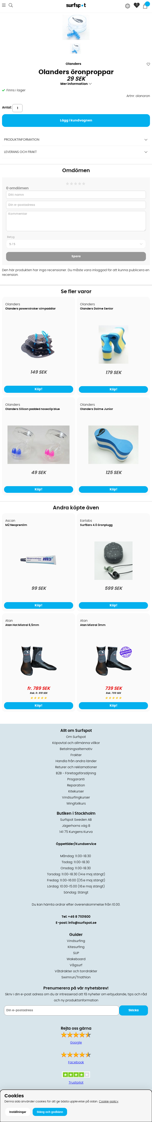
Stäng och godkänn (50, 1112)
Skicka (133, 1010)
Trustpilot (76, 1082)
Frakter (76, 755)
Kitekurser (76, 791)
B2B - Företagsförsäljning (76, 773)
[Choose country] (128, 6)
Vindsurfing (76, 941)
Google (76, 1042)
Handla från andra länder (76, 761)
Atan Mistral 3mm (93, 625)
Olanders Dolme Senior (96, 308)
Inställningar (17, 1112)
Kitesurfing (76, 947)
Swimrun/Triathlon (76, 977)
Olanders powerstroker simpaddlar (30, 308)
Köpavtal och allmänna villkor (76, 743)
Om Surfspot (76, 737)
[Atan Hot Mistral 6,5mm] (38, 679)
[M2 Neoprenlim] (38, 578)
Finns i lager (16, 90)
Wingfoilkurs (76, 803)
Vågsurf (76, 965)
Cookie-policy (108, 1101)
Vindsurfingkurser (76, 797)
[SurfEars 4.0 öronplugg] (113, 578)
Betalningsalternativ (76, 749)
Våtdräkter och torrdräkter (76, 971)
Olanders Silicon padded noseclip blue (32, 409)
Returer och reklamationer (76, 767)
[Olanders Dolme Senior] (113, 362)
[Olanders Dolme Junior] (113, 463)
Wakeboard (76, 959)
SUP (76, 953)
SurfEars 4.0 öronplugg (96, 525)
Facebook (76, 1062)
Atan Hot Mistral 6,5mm (22, 625)
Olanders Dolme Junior (96, 409)
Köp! (38, 389)
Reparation (76, 785)
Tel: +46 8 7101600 (76, 916)
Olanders (73, 63)
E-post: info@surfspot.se (76, 922)
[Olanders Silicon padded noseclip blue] (38, 463)
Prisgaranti (76, 779)
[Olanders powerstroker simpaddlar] (38, 362)
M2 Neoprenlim (16, 525)
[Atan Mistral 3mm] (113, 679)
